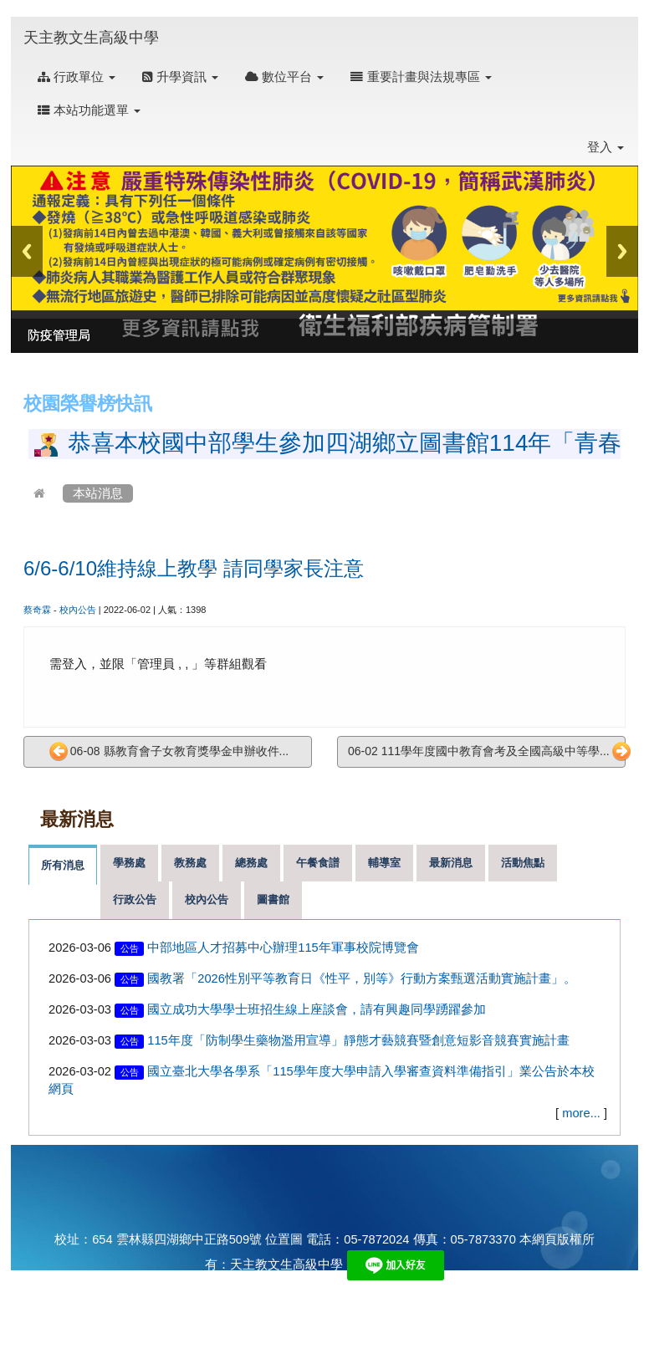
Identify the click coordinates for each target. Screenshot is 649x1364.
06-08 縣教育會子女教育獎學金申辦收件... (169, 752)
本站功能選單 (89, 110)
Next (622, 251)
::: (174, 26)
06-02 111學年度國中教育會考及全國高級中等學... (487, 752)
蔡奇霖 (37, 610)
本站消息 (98, 493)
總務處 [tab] (251, 862)
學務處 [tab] (129, 862)
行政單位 (76, 77)
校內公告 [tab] (206, 899)
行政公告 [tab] (134, 899)
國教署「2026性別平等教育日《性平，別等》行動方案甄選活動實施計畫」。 (361, 978)
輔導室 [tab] (384, 862)
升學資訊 (180, 77)
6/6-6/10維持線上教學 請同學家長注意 (193, 568)
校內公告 (77, 610)
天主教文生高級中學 (91, 37)
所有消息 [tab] (62, 865)
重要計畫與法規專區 (420, 77)
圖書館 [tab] (273, 899)
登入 (605, 147)
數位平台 (284, 77)
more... (581, 1113)
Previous (27, 251)
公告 (129, 948)
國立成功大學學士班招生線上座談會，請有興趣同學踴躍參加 (316, 1009)
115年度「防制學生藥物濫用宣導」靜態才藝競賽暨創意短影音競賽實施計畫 (358, 1040)
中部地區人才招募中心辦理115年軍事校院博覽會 (282, 947)
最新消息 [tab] (451, 862)
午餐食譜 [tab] (318, 862)
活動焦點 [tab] (522, 862)
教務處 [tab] (190, 862)
